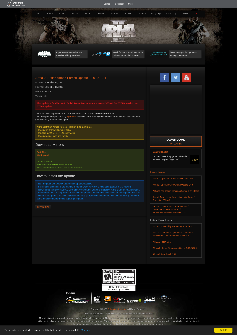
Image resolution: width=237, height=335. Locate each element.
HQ (38, 13)
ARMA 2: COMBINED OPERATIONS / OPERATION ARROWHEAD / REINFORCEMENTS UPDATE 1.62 (170, 209)
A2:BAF (114, 13)
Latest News (157, 172)
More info (93, 330)
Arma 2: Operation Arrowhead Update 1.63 (173, 185)
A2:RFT (100, 13)
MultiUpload (43, 155)
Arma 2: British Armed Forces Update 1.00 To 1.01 (70, 78)
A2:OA (87, 13)
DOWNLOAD (43, 207)
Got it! (223, 330)
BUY (198, 13)
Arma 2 (50, 13)
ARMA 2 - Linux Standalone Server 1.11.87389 (175, 248)
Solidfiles (41, 152)
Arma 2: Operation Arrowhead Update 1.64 (173, 178)
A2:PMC (128, 13)
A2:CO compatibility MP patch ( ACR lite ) (172, 226)
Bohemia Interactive (117, 309)
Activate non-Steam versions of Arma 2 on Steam (176, 191)
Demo (185, 13)
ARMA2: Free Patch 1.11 (164, 254)
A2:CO (75, 13)
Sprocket (71, 116)
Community (171, 13)
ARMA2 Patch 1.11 (162, 242)
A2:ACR (142, 13)
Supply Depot (156, 13)
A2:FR (62, 13)
